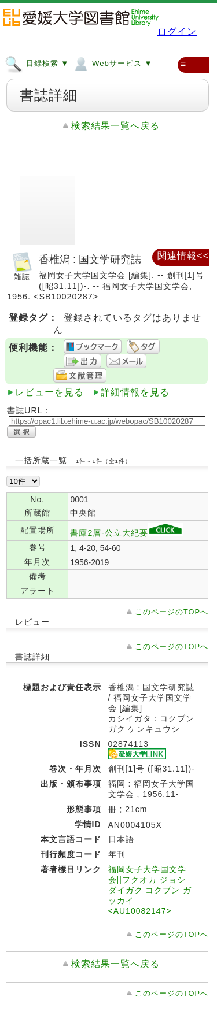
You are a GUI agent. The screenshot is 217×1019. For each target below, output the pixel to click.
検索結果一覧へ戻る (115, 126)
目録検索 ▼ (37, 63)
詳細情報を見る (135, 392)
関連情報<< (183, 256)
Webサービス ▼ (112, 63)
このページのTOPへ (171, 611)
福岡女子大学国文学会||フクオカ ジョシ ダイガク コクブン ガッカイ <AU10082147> (150, 890)
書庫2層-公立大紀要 (126, 533)
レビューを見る (49, 392)
